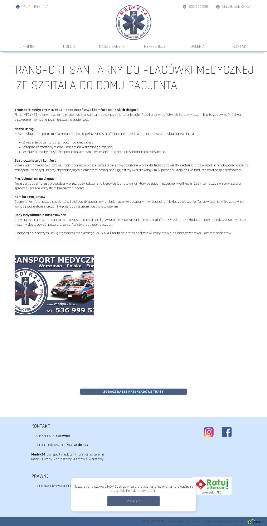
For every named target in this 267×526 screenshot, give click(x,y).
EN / (37, 6)
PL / (27, 6)
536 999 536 (198, 6)
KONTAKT (240, 46)
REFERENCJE (155, 46)
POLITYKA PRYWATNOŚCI (53, 485)
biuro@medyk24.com (237, 6)
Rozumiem (133, 501)
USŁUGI (69, 46)
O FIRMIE (26, 46)
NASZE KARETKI (112, 46)
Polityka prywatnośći (141, 490)
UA (47, 6)
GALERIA (198, 46)
